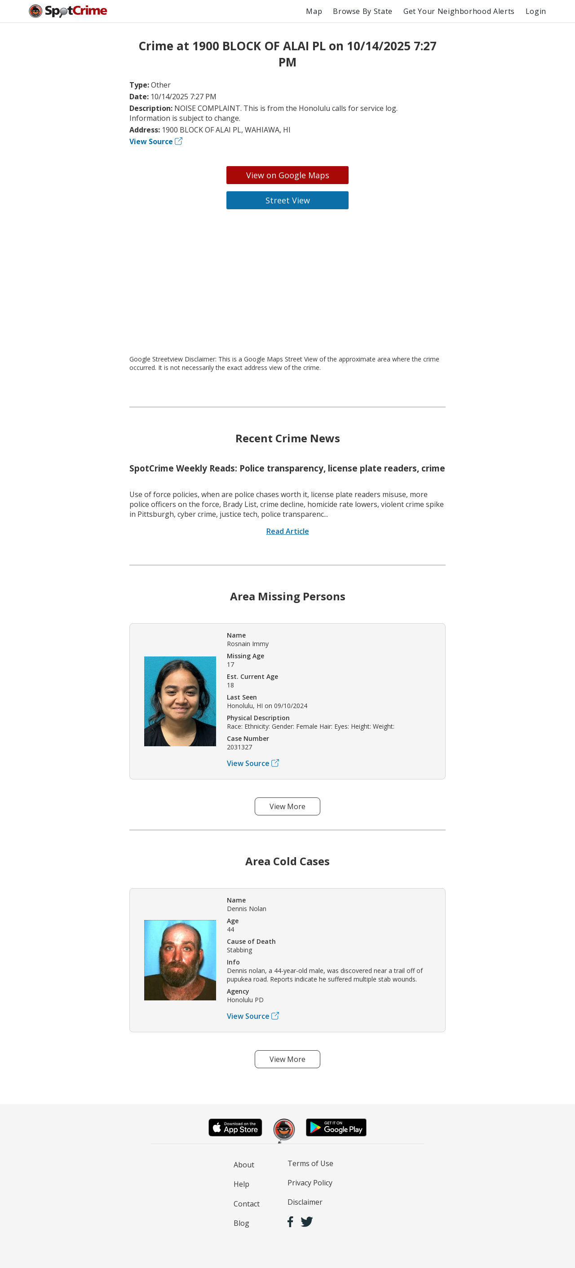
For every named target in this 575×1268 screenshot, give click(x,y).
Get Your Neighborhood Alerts (459, 11)
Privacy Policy (310, 1183)
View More (287, 806)
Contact (247, 1204)
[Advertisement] (287, 282)
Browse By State (363, 11)
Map (314, 11)
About (244, 1165)
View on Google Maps (287, 175)
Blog (241, 1223)
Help (241, 1184)
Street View (287, 200)
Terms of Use (310, 1163)
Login (536, 11)
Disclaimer (305, 1202)
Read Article (287, 531)
